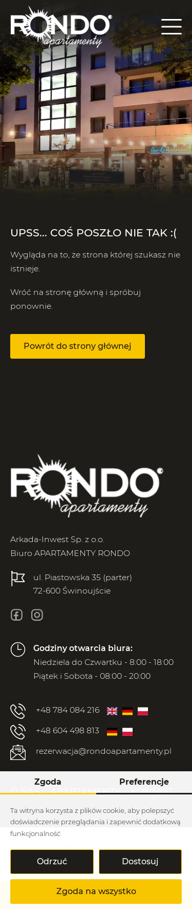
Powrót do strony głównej (78, 346)
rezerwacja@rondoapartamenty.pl (91, 752)
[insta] (37, 614)
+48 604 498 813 (54, 731)
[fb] (16, 614)
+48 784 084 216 (54, 711)
